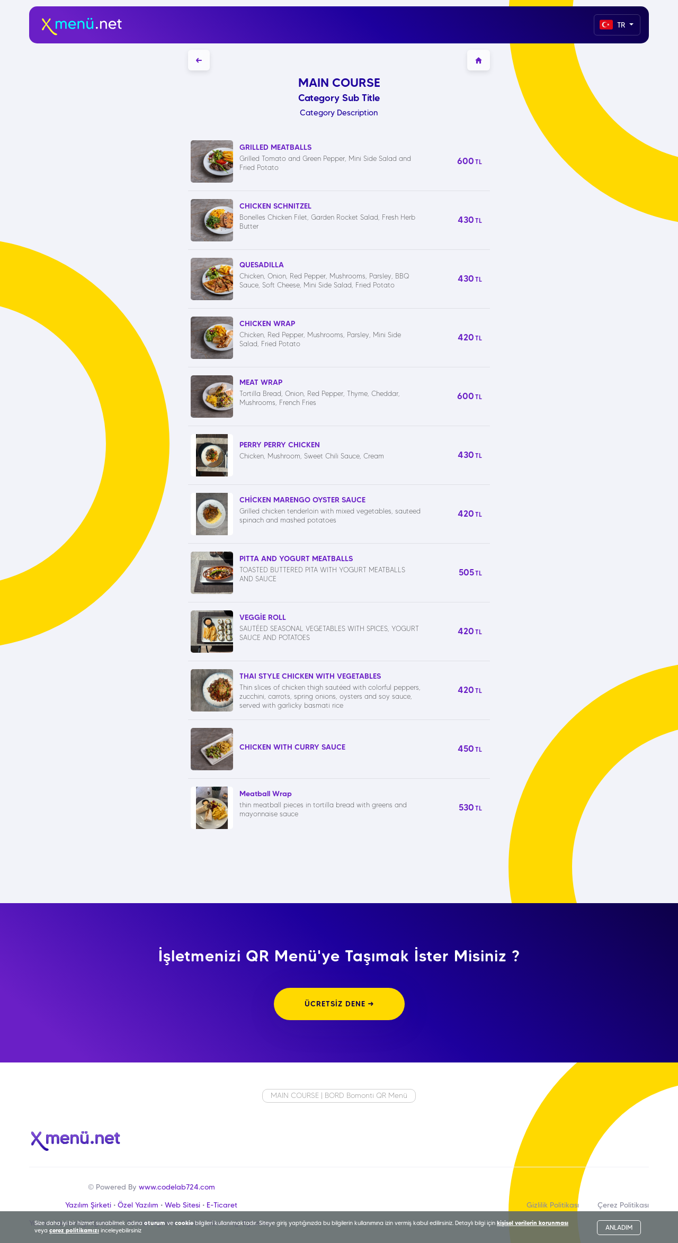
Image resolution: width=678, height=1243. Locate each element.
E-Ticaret (222, 1205)
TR (613, 24)
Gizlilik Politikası (553, 1205)
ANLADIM (618, 1227)
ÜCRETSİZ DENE (339, 1003)
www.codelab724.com (177, 1187)
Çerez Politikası (623, 1205)
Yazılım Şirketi (88, 1205)
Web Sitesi (182, 1205)
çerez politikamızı (74, 1230)
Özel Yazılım (138, 1205)
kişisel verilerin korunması (532, 1223)
